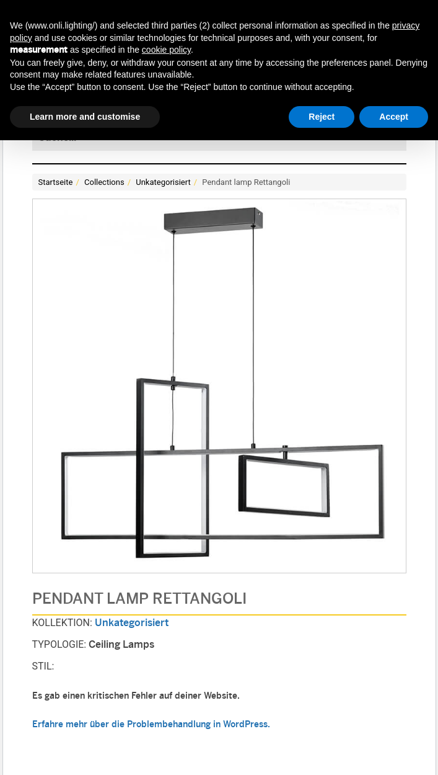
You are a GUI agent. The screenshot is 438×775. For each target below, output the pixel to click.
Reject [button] (322, 117)
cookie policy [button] (166, 50)
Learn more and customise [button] (85, 117)
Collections (104, 182)
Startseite (55, 182)
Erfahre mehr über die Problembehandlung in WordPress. (151, 725)
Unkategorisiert (163, 182)
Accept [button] (393, 117)
